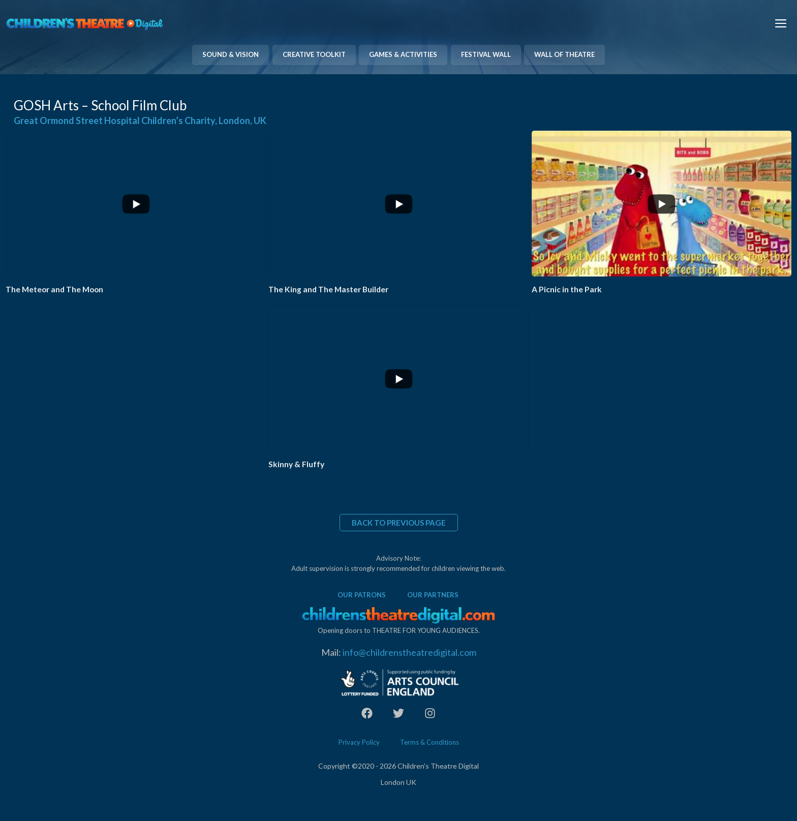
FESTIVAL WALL (486, 54)
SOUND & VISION (230, 54)
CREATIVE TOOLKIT (314, 54)
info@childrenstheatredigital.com (409, 652)
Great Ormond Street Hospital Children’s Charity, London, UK (140, 120)
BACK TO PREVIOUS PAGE (399, 522)
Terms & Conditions (429, 742)
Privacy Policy (359, 742)
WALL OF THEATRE (564, 54)
